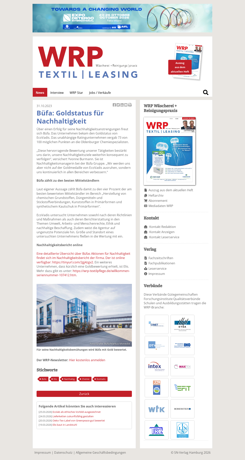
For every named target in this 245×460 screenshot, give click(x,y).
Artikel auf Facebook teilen (115, 105)
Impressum (157, 274)
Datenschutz (63, 452)
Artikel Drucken (130, 105)
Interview (57, 93)
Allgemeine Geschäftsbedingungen (101, 452)
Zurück (84, 394)
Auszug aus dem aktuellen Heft (171, 190)
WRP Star (76, 93)
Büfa (44, 379)
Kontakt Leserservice (164, 237)
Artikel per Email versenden (126, 105)
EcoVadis (101, 379)
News (40, 93)
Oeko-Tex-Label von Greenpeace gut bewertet (79, 420)
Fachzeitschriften (161, 258)
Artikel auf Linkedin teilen (122, 105)
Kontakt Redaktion (162, 227)
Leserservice (158, 268)
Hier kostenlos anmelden (87, 360)
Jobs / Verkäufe (100, 93)
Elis (55, 379)
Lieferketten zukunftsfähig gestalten (73, 416)
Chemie (85, 379)
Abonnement (158, 201)
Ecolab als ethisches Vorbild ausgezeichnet (77, 412)
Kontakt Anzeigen (162, 232)
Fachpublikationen (162, 263)
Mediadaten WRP (161, 206)
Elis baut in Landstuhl (65, 424)
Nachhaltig (69, 379)
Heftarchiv (156, 195)
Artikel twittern (118, 105)
